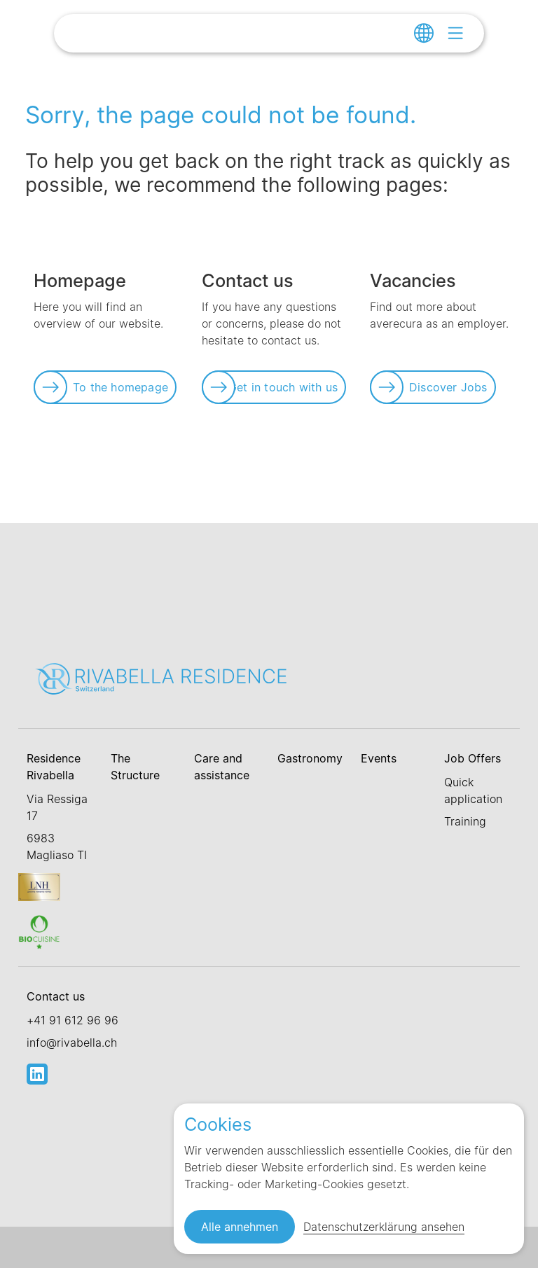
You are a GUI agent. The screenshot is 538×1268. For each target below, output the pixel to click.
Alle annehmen (239, 1227)
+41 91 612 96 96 (72, 1020)
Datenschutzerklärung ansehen (383, 1227)
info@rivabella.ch (72, 1043)
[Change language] (424, 33)
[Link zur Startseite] (183, 35)
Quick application (473, 790)
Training (465, 821)
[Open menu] (455, 33)
